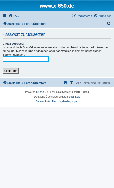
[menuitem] (14, 16)
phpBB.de (74, 96)
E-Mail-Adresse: (13, 43)
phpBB (43, 92)
